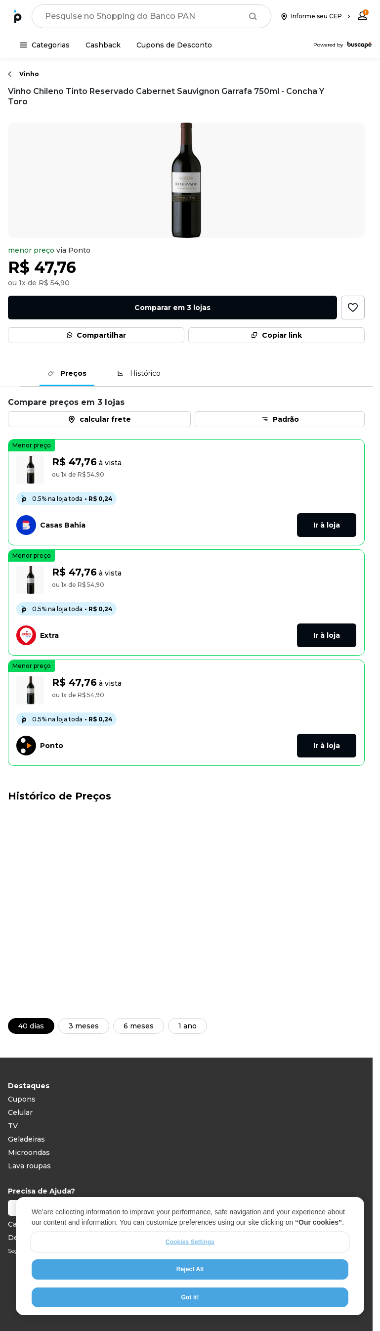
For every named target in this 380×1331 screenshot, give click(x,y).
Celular (20, 1112)
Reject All (190, 1269)
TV (13, 1125)
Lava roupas (29, 1165)
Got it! (190, 1297)
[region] (190, 1256)
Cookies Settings (190, 1242)
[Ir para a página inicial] (18, 16)
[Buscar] (253, 16)
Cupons (22, 1099)
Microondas (29, 1152)
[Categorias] (45, 45)
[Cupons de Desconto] (174, 45)
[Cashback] (103, 45)
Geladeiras (26, 1139)
